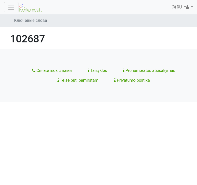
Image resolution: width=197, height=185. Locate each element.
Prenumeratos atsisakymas (149, 70)
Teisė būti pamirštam (77, 80)
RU (177, 7)
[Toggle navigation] (11, 7)
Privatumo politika (132, 80)
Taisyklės (97, 70)
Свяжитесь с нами (52, 70)
